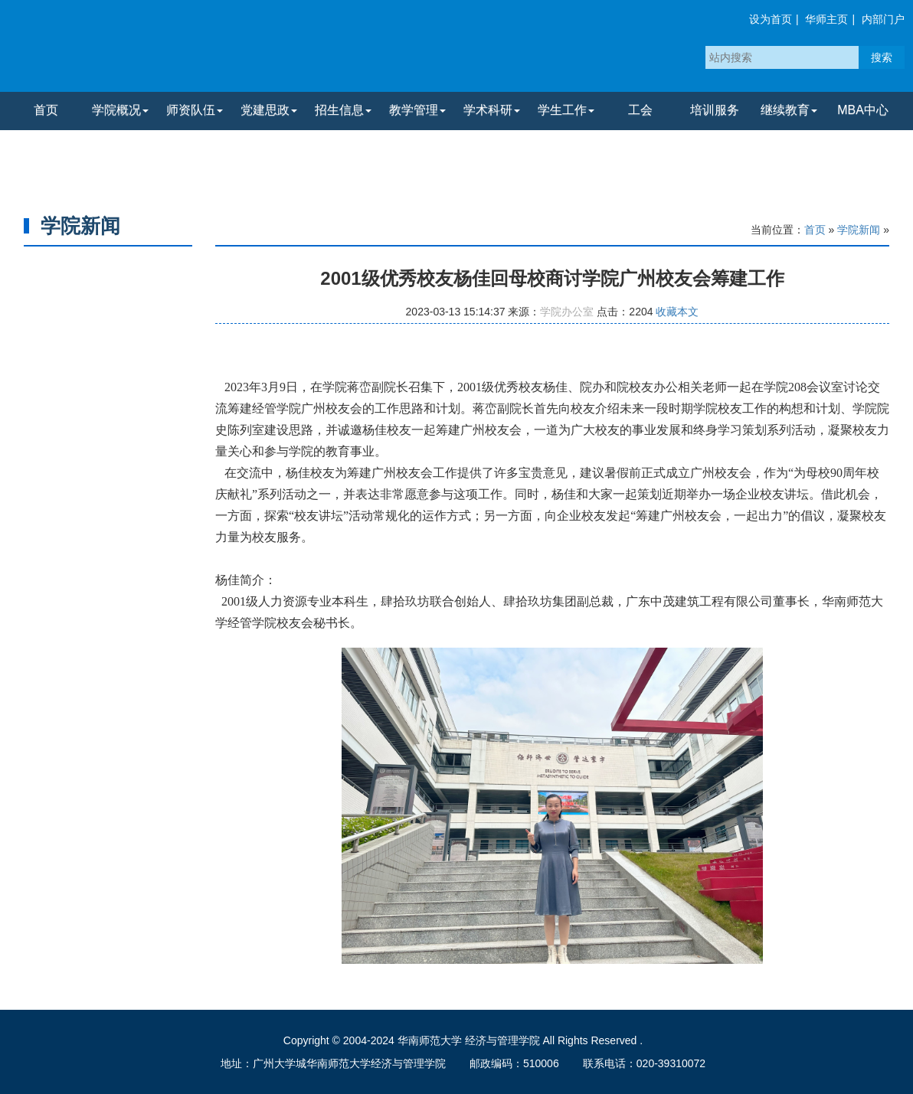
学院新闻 (858, 230)
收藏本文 (677, 311)
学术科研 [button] (491, 109)
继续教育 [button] (789, 109)
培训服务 (714, 109)
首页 (46, 109)
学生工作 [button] (566, 109)
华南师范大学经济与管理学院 (190, 49)
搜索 (881, 57)
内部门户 (883, 19)
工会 (640, 109)
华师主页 (826, 19)
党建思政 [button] (269, 109)
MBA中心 (862, 109)
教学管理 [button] (417, 109)
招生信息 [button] (343, 109)
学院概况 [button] (120, 109)
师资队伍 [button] (194, 109)
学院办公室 (567, 311)
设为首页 (770, 19)
